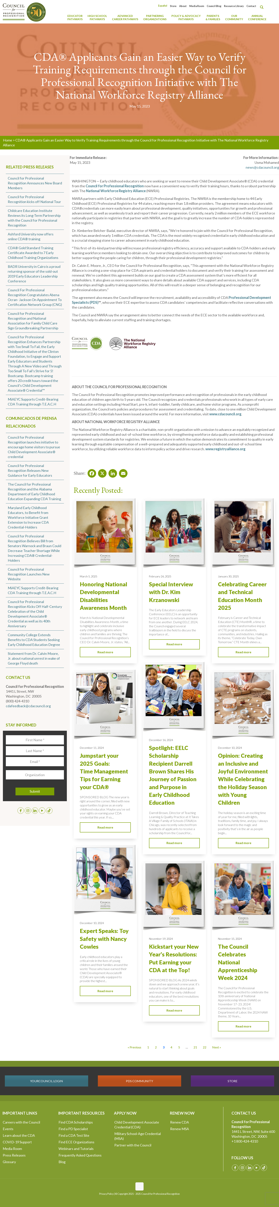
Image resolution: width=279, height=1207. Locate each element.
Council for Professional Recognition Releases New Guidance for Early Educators (30, 470)
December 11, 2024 (92, 747)
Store (173, 6)
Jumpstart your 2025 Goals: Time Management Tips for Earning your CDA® (104, 771)
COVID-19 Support (17, 1142)
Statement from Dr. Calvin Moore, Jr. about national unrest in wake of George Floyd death (34, 658)
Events (8, 1129)
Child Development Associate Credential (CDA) (136, 1124)
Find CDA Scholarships (76, 1122)
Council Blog (214, 6)
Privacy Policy (106, 1193)
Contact (251, 6)
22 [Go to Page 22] (204, 1047)
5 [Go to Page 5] (179, 1047)
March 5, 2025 (88, 576)
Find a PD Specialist (73, 1129)
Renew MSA (179, 1129)
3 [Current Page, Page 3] (163, 1047)
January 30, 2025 (228, 576)
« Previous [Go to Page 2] (134, 1047)
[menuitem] (162, 5)
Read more (105, 652)
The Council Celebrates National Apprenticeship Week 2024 (237, 962)
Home (7, 140)
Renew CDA (179, 1122)
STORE (232, 1081)
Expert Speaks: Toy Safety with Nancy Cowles (104, 939)
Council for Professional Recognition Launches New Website (29, 574)
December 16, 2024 (161, 740)
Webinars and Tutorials (76, 1148)
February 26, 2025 (160, 576)
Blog (62, 1162)
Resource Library (234, 6)
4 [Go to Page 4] (171, 1047)
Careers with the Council (21, 1122)
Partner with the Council (132, 1145)
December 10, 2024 (230, 747)
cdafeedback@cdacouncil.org (28, 706)
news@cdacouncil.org (262, 167)
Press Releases (14, 1155)
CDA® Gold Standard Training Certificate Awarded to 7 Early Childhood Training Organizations (33, 253)
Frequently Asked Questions (80, 1155)
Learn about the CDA (19, 1135)
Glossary (9, 1162)
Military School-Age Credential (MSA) (137, 1136)
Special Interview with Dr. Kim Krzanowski (171, 592)
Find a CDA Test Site (74, 1135)
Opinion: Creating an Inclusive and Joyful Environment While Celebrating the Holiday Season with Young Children (243, 779)
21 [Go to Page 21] (195, 1047)
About (183, 6)
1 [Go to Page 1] (148, 1047)
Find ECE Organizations (76, 1142)
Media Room (196, 6)
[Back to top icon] (139, 1186)
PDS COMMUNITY (139, 1081)
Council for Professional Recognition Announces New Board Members (35, 183)
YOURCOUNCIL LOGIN (46, 1081)
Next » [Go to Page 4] (216, 1047)
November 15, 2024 (230, 938)
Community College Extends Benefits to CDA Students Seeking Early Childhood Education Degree (34, 640)
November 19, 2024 (161, 938)
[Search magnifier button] (262, 7)
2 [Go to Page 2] (156, 1047)
